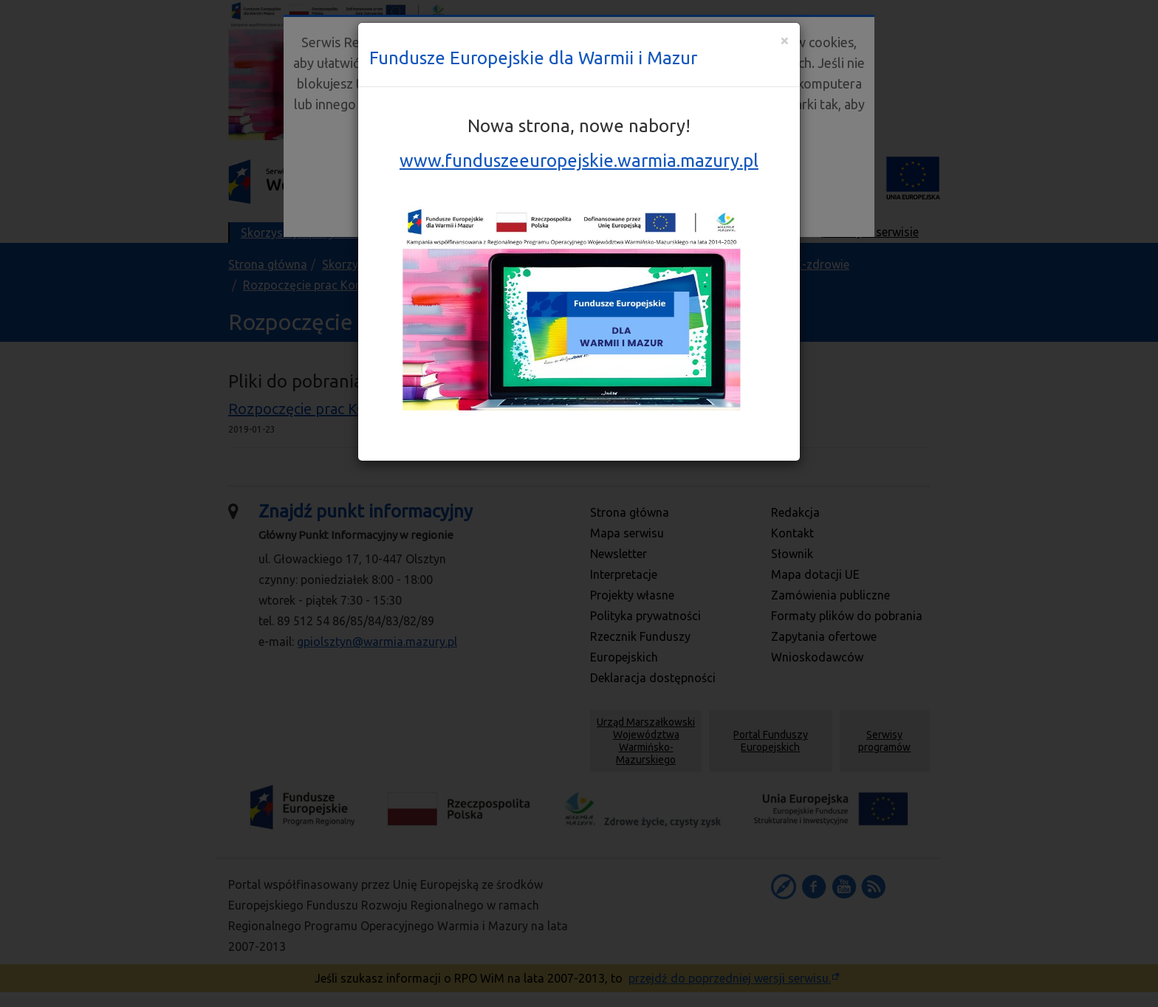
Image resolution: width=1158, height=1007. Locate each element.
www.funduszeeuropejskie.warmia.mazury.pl (579, 161)
